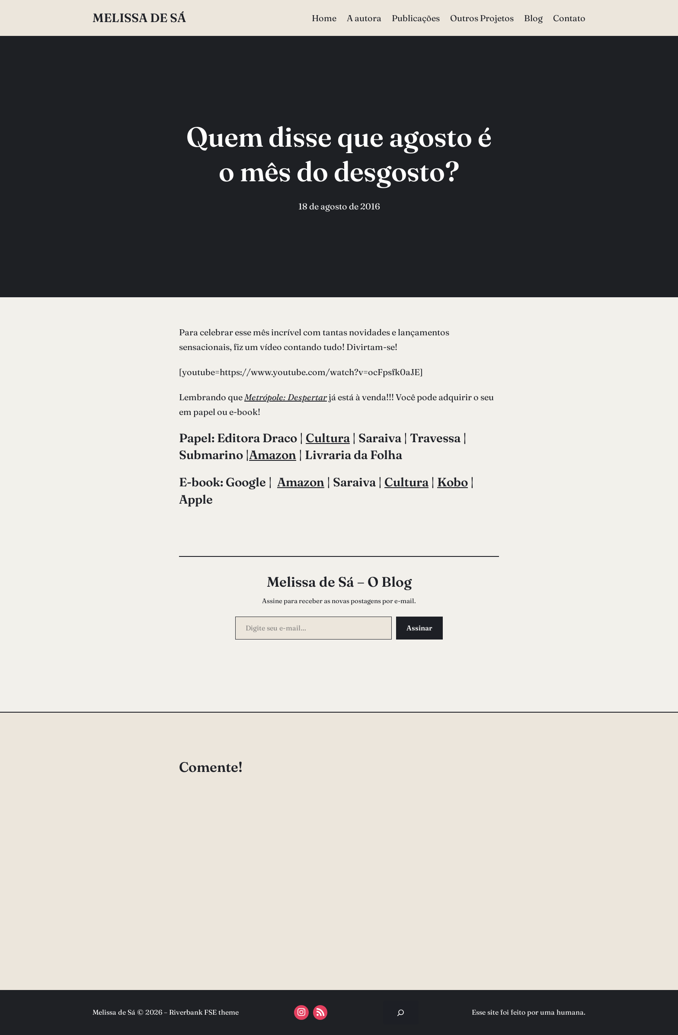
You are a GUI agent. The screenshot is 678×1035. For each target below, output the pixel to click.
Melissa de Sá (139, 17)
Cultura (328, 438)
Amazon (272, 454)
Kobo (452, 482)
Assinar (419, 628)
